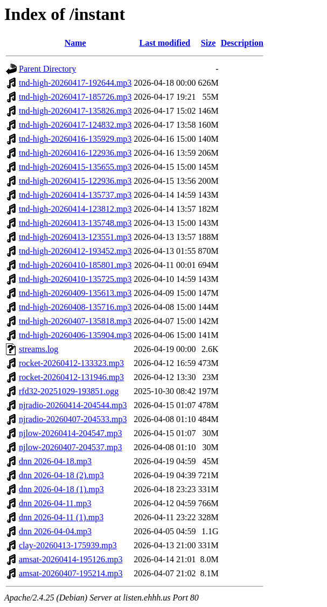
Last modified (165, 42)
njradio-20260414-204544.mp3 (73, 405)
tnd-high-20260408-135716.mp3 (75, 307)
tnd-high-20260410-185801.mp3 (75, 265)
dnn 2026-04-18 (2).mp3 (61, 475)
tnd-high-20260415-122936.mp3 (75, 180)
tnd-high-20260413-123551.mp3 (75, 237)
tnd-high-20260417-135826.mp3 (75, 110)
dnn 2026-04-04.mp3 (55, 531)
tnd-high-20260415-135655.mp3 (75, 166)
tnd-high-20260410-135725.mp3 (75, 279)
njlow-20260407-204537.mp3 (70, 447)
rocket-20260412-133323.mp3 (71, 363)
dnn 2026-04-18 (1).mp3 (61, 489)
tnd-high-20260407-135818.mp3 (75, 321)
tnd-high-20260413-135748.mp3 (75, 222)
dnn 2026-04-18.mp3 (55, 461)
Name (75, 42)
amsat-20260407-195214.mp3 (70, 573)
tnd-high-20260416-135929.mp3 (75, 138)
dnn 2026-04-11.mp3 (55, 503)
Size (208, 42)
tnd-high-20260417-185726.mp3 (75, 96)
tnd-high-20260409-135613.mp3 (75, 293)
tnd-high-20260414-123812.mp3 (75, 208)
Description (242, 42)
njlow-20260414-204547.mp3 (70, 433)
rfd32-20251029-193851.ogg (69, 391)
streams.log (38, 349)
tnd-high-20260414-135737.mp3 (75, 194)
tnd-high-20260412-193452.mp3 (75, 251)
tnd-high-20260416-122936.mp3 (75, 152)
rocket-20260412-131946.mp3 (71, 377)
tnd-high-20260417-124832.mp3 (75, 124)
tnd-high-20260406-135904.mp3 (75, 335)
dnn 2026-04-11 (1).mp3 (61, 517)
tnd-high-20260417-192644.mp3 (75, 82)
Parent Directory (47, 68)
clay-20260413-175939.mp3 (68, 545)
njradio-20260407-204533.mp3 (73, 419)
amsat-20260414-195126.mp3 (70, 559)
